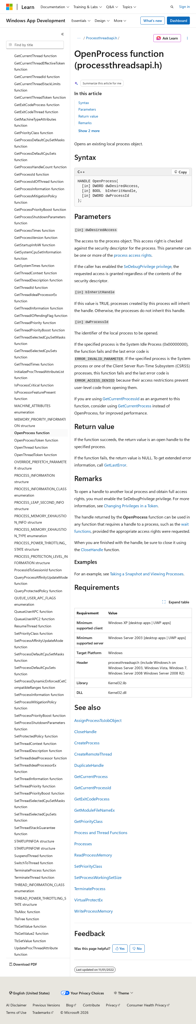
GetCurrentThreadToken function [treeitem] (40, 97)
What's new (152, 20)
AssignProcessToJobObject (97, 720)
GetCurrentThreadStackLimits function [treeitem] (37, 87)
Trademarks (41, 1012)
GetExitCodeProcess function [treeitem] (36, 104)
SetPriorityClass (88, 866)
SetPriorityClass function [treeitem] (33, 633)
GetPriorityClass (88, 821)
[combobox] (35, 45)
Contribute (91, 1005)
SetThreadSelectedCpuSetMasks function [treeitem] (39, 803)
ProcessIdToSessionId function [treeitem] (38, 569)
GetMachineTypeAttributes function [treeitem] (35, 122)
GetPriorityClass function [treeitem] (33, 132)
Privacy (111, 1005)
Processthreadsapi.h (101, 37)
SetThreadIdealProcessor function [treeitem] (40, 758)
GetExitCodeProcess (91, 798)
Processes (83, 843)
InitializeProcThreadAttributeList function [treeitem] (39, 374)
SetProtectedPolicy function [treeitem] (36, 736)
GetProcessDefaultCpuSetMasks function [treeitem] (39, 143)
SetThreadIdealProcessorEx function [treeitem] (35, 768)
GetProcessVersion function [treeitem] (35, 237)
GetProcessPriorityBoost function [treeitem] (40, 209)
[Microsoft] (9, 7)
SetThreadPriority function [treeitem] (34, 786)
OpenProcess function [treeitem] (32, 432)
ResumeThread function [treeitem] (32, 626)
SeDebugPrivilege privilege (148, 266)
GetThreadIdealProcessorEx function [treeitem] (35, 297)
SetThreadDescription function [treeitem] (38, 750)
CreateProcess (87, 742)
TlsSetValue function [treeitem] (30, 940)
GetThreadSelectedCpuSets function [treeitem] (35, 353)
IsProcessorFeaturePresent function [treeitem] (35, 395)
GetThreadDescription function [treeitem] (38, 280)
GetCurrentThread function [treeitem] (35, 55)
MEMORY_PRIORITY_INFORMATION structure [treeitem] (40, 422)
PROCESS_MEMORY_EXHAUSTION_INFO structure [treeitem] (40, 519)
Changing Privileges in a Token (131, 505)
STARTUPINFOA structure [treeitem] (34, 841)
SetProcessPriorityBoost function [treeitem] (40, 715)
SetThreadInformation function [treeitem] (38, 778)
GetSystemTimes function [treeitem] (34, 265)
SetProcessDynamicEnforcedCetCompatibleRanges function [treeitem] (40, 684)
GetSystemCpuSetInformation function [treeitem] (37, 255)
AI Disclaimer (16, 1005)
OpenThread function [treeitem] (31, 447)
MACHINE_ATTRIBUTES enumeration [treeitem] (32, 408)
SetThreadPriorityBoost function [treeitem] (39, 793)
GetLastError (115, 465)
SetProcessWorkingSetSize (97, 877)
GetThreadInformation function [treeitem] (38, 308)
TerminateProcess (89, 888)
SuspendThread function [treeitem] (33, 855)
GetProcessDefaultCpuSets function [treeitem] (35, 156)
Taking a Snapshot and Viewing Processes (146, 573)
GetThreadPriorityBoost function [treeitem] (39, 330)
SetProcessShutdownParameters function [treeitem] (39, 725)
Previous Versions (46, 1005)
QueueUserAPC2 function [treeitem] (34, 618)
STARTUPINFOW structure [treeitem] (34, 848)
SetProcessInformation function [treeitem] (39, 694)
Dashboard (178, 20)
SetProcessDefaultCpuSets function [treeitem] (35, 670)
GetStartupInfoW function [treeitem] (34, 244)
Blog (69, 1005)
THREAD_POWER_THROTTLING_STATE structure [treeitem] (40, 901)
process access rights (133, 255)
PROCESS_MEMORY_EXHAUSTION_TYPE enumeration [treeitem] (40, 532)
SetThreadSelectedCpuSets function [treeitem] (35, 817)
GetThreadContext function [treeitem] (35, 272)
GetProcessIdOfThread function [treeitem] (39, 181)
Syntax (83, 102)
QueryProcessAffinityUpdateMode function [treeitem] (41, 580)
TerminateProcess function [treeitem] (35, 870)
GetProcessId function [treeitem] (31, 174)
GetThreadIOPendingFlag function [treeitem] (40, 315)
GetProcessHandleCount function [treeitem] (40, 166)
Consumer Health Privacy (146, 1005)
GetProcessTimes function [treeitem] (34, 230)
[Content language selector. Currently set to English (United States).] (29, 993)
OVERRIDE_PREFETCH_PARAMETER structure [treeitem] (40, 465)
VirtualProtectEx (88, 899)
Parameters (87, 109)
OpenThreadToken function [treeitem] (35, 454)
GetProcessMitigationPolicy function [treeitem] (35, 199)
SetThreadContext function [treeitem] (35, 743)
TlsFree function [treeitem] (26, 918)
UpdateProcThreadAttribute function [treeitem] (36, 951)
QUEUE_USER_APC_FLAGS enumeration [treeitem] (35, 601)
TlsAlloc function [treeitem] (27, 911)
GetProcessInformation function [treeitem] (39, 188)
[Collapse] (62, 34)
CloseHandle (92, 549)
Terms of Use (16, 1012)
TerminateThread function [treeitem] (34, 877)
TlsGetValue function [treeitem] (30, 926)
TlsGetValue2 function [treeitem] (31, 933)
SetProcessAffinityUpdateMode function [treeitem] (38, 643)
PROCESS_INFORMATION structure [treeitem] (34, 478)
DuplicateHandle (89, 765)
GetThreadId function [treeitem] (31, 287)
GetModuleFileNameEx (94, 810)
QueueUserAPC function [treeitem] (33, 611)
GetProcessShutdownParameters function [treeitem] (40, 220)
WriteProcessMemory (93, 911)
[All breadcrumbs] (78, 38)
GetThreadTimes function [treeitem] (34, 364)
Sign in (184, 6)
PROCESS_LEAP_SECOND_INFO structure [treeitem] (39, 505)
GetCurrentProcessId (121, 398)
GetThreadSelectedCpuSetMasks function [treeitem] (39, 340)
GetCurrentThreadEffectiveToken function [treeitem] (39, 66)
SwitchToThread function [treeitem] (33, 862)
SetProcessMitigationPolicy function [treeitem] (35, 705)
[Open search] (172, 6)
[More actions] (187, 38)
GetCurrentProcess (134, 405)
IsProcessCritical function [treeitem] (34, 385)
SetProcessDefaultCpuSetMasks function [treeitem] (39, 657)
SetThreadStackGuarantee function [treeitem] (34, 830)
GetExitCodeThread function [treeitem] (36, 111)
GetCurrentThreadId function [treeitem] (37, 76)
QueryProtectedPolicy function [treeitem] (38, 590)
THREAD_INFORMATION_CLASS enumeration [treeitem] (39, 887)
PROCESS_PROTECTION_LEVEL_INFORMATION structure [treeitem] (41, 559)
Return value (88, 116)
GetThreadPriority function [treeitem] (35, 322)
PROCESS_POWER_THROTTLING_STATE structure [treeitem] (40, 546)
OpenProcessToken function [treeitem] (36, 440)
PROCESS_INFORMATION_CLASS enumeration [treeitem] (40, 492)
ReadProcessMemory (93, 855)
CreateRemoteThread (93, 754)
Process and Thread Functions (100, 832)
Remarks (85, 122)
